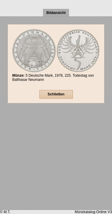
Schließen (56, 94)
